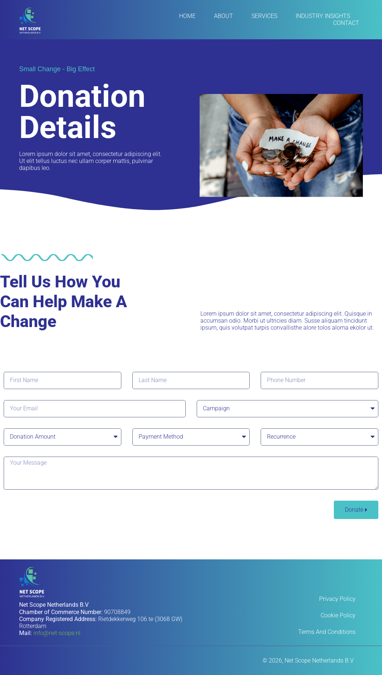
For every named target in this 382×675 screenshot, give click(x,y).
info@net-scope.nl (57, 632)
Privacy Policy (337, 598)
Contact (346, 22)
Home (187, 15)
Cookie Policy (338, 615)
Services (264, 15)
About (223, 15)
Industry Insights (323, 15)
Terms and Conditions (327, 631)
